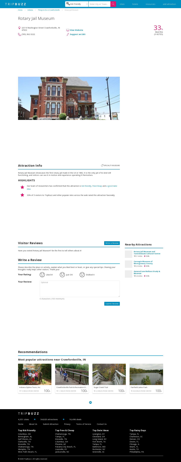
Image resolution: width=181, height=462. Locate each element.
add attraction (169, 4)
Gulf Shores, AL (25, 439)
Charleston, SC (136, 436)
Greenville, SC (98, 452)
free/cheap (97, 186)
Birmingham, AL (25, 436)
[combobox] (76, 4)
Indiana (30, 10)
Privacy (67, 424)
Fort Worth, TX (99, 441)
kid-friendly (86, 186)
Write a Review (112, 243)
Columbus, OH (24, 434)
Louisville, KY (61, 449)
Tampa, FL (60, 436)
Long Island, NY (99, 439)
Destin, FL (134, 441)
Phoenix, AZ (60, 444)
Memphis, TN (24, 449)
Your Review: (25, 281)
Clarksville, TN (24, 441)
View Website (76, 30)
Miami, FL (134, 446)
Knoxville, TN (24, 444)
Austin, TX (134, 449)
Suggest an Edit (78, 34)
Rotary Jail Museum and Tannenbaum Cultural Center (147, 252)
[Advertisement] (90, 56)
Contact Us (102, 424)
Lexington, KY (98, 434)
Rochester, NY (98, 449)
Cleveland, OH (98, 436)
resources (150, 4)
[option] (69, 98)
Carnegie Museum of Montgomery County (143, 262)
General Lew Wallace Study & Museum (147, 272)
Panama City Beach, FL (65, 446)
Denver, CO (135, 439)
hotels (135, 4)
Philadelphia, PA (137, 452)
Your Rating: (24, 274)
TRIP (16, 4)
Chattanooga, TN (25, 446)
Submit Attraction (51, 424)
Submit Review (112, 303)
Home (20, 10)
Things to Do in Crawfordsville (49, 10)
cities (122, 4)
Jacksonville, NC (62, 452)
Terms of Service (83, 424)
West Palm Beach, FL (27, 452)
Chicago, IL (135, 444)
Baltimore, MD (99, 446)
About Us (33, 424)
